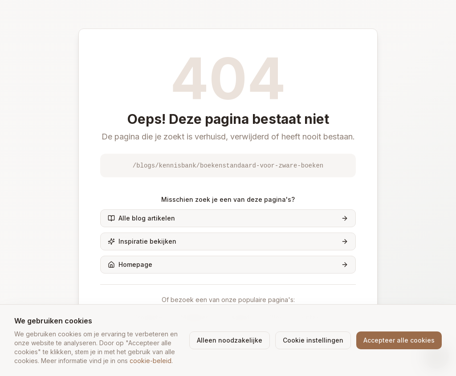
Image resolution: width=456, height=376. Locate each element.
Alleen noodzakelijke (229, 340)
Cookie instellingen (313, 340)
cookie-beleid (150, 360)
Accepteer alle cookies (399, 340)
